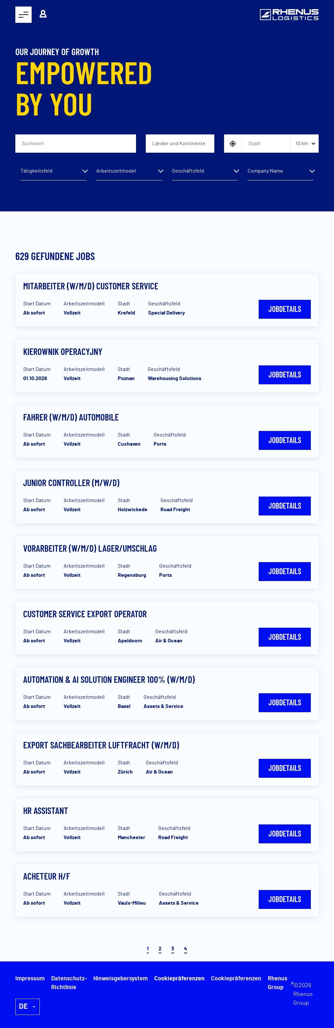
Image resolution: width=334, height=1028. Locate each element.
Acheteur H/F (46, 876)
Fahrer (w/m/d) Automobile (71, 416)
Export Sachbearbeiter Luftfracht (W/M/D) (101, 744)
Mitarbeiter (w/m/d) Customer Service (90, 285)
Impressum (30, 979)
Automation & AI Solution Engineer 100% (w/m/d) (109, 679)
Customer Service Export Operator (85, 613)
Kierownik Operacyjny (62, 351)
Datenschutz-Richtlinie (69, 983)
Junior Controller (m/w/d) (71, 482)
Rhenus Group (277, 983)
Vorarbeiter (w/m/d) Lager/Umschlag (90, 548)
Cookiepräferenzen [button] (236, 979)
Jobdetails (284, 309)
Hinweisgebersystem (120, 979)
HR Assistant (45, 810)
